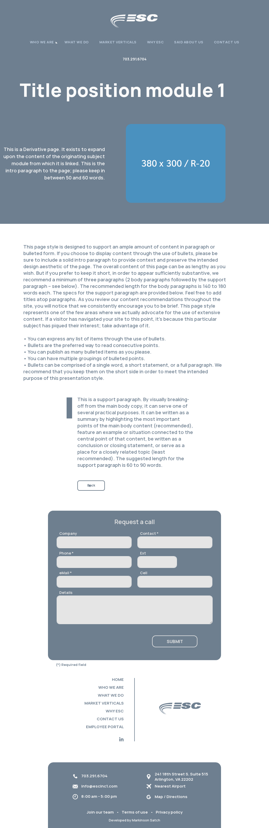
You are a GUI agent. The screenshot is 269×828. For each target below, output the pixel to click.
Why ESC (155, 42)
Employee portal (105, 726)
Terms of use (135, 812)
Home (118, 679)
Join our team (100, 812)
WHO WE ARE (42, 42)
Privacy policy (169, 812)
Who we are (111, 687)
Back (91, 485)
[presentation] (96, 642)
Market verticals (118, 42)
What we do (76, 42)
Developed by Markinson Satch (134, 820)
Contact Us (226, 42)
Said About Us (188, 42)
